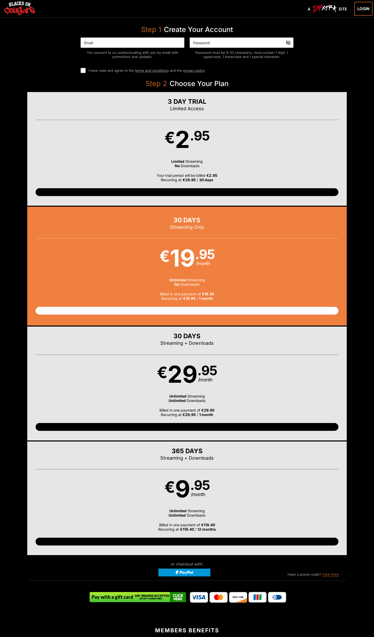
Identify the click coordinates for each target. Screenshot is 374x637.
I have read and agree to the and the (146, 70)
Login (363, 8)
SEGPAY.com (227, 604)
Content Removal (300, 604)
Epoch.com (86, 604)
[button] (67, 154)
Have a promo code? (313, 235)
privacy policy (194, 70)
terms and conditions (152, 70)
